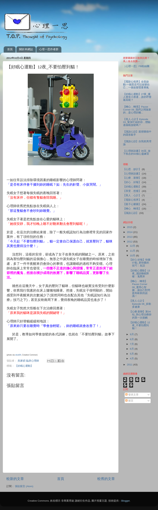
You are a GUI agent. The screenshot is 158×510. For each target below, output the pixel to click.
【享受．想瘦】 (132, 191)
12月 (133, 245)
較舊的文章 (106, 479)
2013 (130, 236)
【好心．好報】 (132, 182)
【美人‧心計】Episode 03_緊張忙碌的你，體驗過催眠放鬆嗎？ (136, 122)
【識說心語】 (131, 213)
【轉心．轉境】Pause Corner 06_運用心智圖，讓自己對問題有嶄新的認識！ (139, 288)
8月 (132, 339)
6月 (132, 348)
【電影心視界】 (132, 199)
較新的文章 (15, 479)
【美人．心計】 (132, 195)
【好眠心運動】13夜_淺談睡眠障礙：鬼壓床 (139, 273)
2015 (130, 227)
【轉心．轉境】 (132, 208)
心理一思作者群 (48, 49)
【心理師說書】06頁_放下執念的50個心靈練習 (136, 152)
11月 (133, 250)
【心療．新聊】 (132, 177)
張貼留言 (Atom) (24, 486)
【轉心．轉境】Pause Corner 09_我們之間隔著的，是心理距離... (137, 109)
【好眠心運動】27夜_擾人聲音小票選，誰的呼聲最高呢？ (137, 97)
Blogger (125, 500)
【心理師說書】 (132, 173)
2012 (130, 241)
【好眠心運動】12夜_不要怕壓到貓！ (139, 325)
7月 (132, 344)
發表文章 (132, 394)
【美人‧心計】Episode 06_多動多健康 (140, 303)
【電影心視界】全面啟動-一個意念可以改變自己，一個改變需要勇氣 (136, 84)
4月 (132, 358)
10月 (133, 255)
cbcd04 (18, 355)
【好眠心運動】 (24, 365)
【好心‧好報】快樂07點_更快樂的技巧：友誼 (140, 262)
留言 (129, 400)
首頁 (10, 49)
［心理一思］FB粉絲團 (136, 66)
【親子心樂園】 (132, 204)
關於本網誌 (26, 49)
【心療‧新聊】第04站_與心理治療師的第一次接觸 (140, 314)
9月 (132, 334)
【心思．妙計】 (132, 169)
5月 (132, 353)
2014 (130, 232)
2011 (130, 364)
